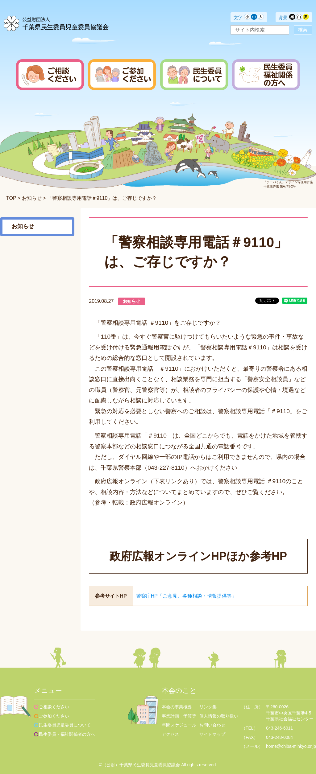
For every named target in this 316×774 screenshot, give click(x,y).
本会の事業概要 (177, 706)
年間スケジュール (179, 725)
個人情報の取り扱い (218, 716)
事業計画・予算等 (179, 716)
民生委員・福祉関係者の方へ (67, 734)
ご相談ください (54, 706)
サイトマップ (212, 734)
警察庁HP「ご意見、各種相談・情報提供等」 (186, 596)
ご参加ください (54, 716)
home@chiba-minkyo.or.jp (291, 746)
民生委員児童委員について (65, 725)
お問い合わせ (212, 725)
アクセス (170, 734)
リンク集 (208, 706)
